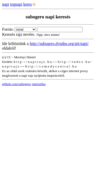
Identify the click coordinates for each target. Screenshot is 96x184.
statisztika (38, 84)
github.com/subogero (16, 84)
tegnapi (16, 4)
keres (27, 4)
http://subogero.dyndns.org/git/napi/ (59, 43)
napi (5, 4)
